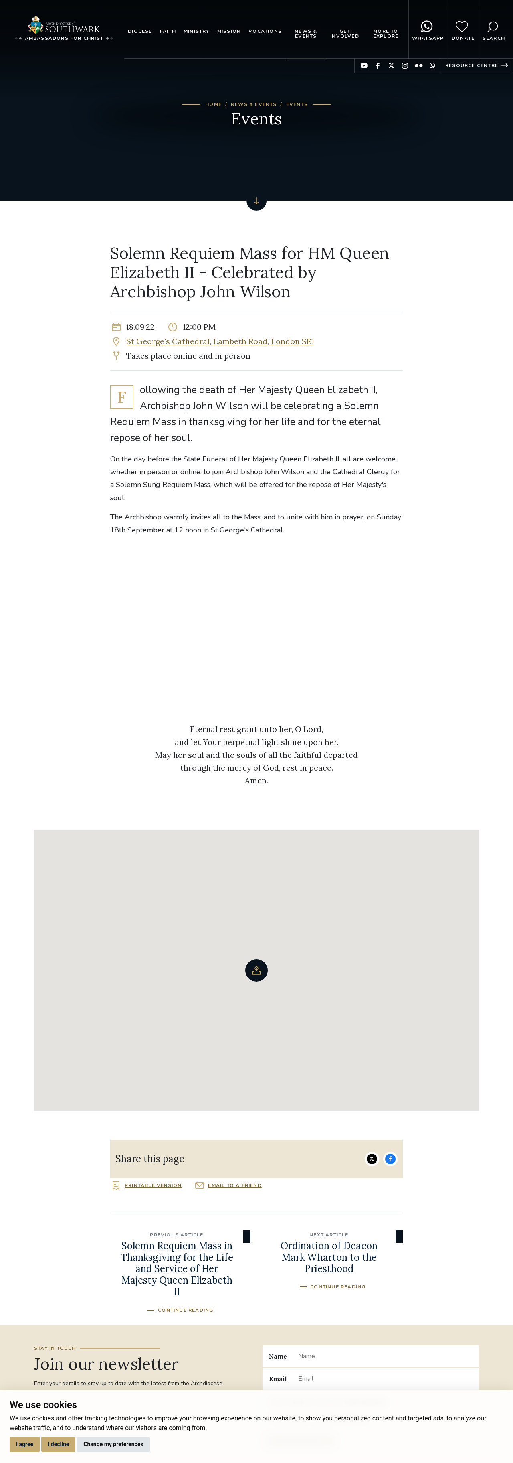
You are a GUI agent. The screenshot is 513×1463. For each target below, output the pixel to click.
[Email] (385, 1379)
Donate (463, 29)
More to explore (385, 33)
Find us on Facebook (378, 66)
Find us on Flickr (419, 66)
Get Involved (344, 33)
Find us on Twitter (391, 66)
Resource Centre (471, 65)
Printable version (153, 1185)
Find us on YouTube (364, 66)
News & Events (306, 33)
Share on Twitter (372, 1159)
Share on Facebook (390, 1159)
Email (278, 1379)
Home (213, 104)
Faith (168, 31)
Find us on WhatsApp (432, 66)
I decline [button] (58, 1444)
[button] (256, 970)
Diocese (140, 31)
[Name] (385, 1356)
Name (278, 1356)
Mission (229, 31)
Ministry (197, 31)
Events (297, 104)
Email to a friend (234, 1185)
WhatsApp (428, 29)
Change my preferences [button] (113, 1444)
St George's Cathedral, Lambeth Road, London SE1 (220, 341)
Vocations (265, 31)
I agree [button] (24, 1444)
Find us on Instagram (405, 66)
